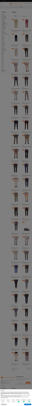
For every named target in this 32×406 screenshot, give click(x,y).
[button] (31, 390)
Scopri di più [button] (4, 404)
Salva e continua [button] (27, 404)
